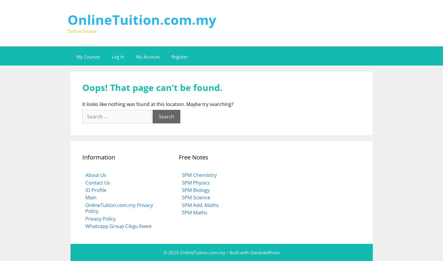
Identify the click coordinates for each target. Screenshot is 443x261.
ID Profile (96, 190)
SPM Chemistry (199, 175)
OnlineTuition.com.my (142, 20)
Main (91, 197)
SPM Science (196, 197)
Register (179, 57)
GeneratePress (265, 252)
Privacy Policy (100, 218)
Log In (118, 57)
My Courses (88, 57)
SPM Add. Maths (200, 205)
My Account (148, 57)
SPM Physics (196, 182)
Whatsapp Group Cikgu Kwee (118, 226)
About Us (95, 175)
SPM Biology (196, 190)
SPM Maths (194, 212)
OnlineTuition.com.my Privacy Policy (119, 208)
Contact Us (97, 182)
